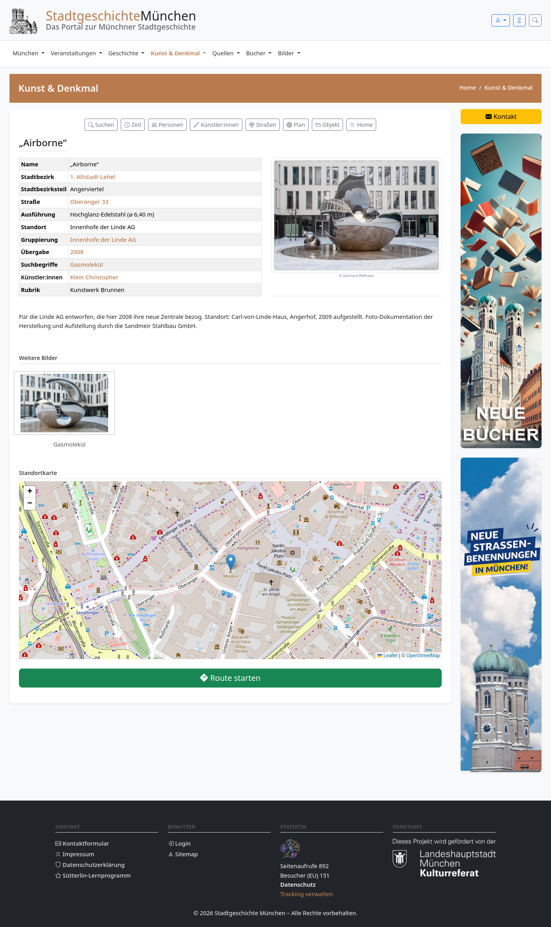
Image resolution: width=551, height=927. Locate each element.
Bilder (286, 53)
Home (467, 87)
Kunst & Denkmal (176, 53)
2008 (77, 252)
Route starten (230, 678)
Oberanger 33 (89, 201)
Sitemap (183, 854)
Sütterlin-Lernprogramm (93, 875)
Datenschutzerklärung (90, 865)
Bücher (256, 53)
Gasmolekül (86, 264)
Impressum (74, 854)
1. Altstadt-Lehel (92, 177)
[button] (231, 562)
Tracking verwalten (306, 894)
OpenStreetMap (423, 655)
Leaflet (387, 655)
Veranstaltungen (74, 53)
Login (179, 843)
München (26, 53)
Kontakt (501, 116)
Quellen (223, 53)
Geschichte (124, 53)
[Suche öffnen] (535, 20)
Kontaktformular (82, 843)
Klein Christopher (94, 277)
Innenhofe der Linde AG (103, 239)
